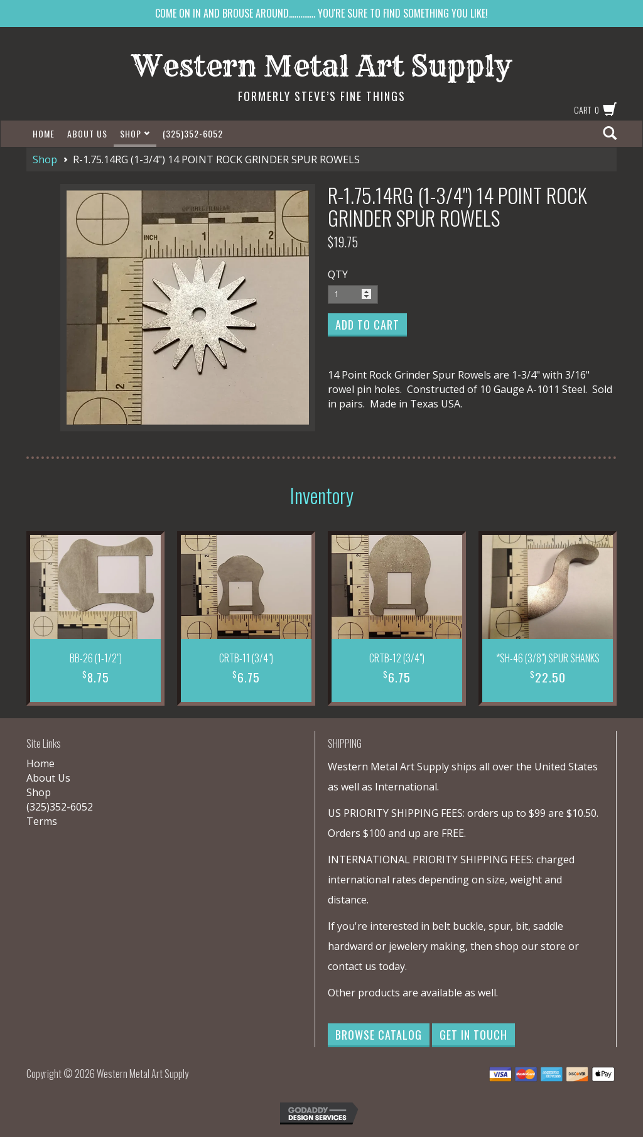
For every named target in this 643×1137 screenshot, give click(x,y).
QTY (338, 274)
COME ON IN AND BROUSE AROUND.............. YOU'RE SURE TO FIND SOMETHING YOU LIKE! (321, 13)
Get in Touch (473, 1035)
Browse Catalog (378, 1035)
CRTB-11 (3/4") (246, 657)
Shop (135, 133)
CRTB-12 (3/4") (396, 657)
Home (44, 133)
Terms (41, 821)
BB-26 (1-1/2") (96, 657)
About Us (87, 133)
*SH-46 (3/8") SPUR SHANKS (548, 657)
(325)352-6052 (193, 133)
